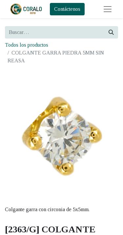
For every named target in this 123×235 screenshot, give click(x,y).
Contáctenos (67, 9)
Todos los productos (26, 45)
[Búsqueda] (111, 32)
